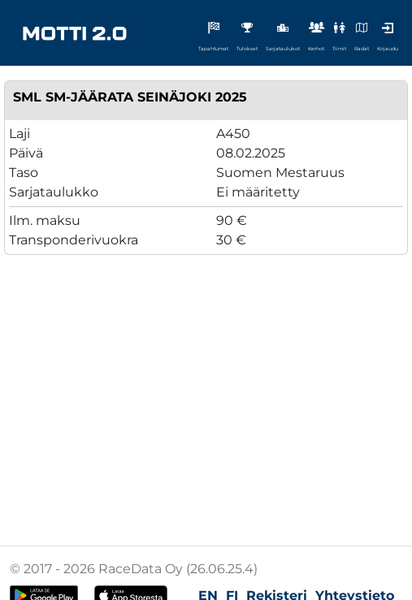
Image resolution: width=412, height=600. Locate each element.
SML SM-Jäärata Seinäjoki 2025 (130, 97)
